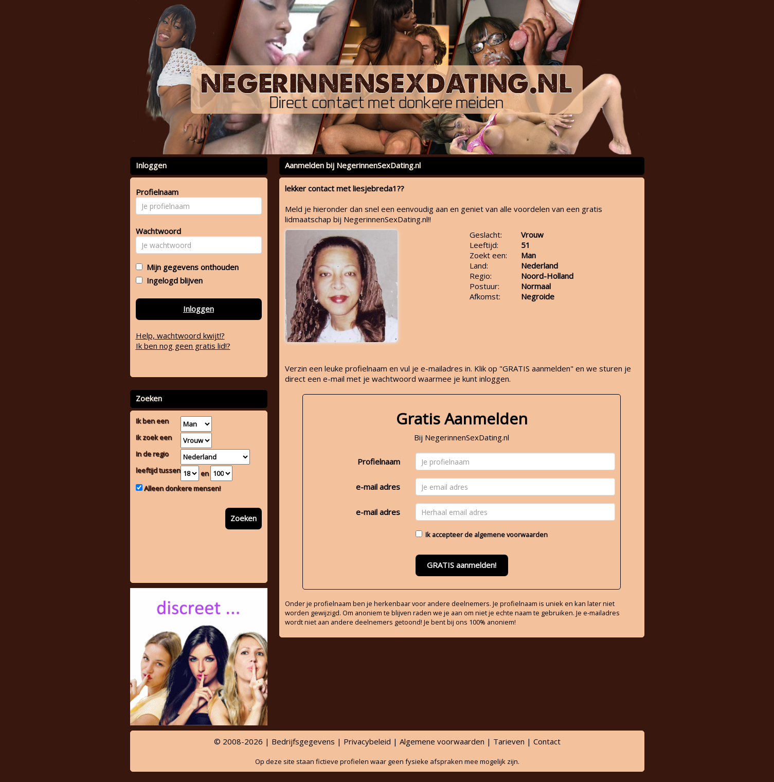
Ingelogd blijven (172, 280)
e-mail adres (378, 487)
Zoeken (243, 518)
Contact (547, 741)
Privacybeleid (367, 741)
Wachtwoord (155, 231)
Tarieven (509, 741)
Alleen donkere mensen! (181, 488)
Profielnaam (378, 461)
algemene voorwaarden (511, 534)
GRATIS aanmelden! (461, 565)
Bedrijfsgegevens (303, 741)
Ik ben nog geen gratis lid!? (183, 346)
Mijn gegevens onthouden (190, 267)
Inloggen (198, 309)
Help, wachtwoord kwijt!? (180, 335)
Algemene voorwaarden (442, 741)
